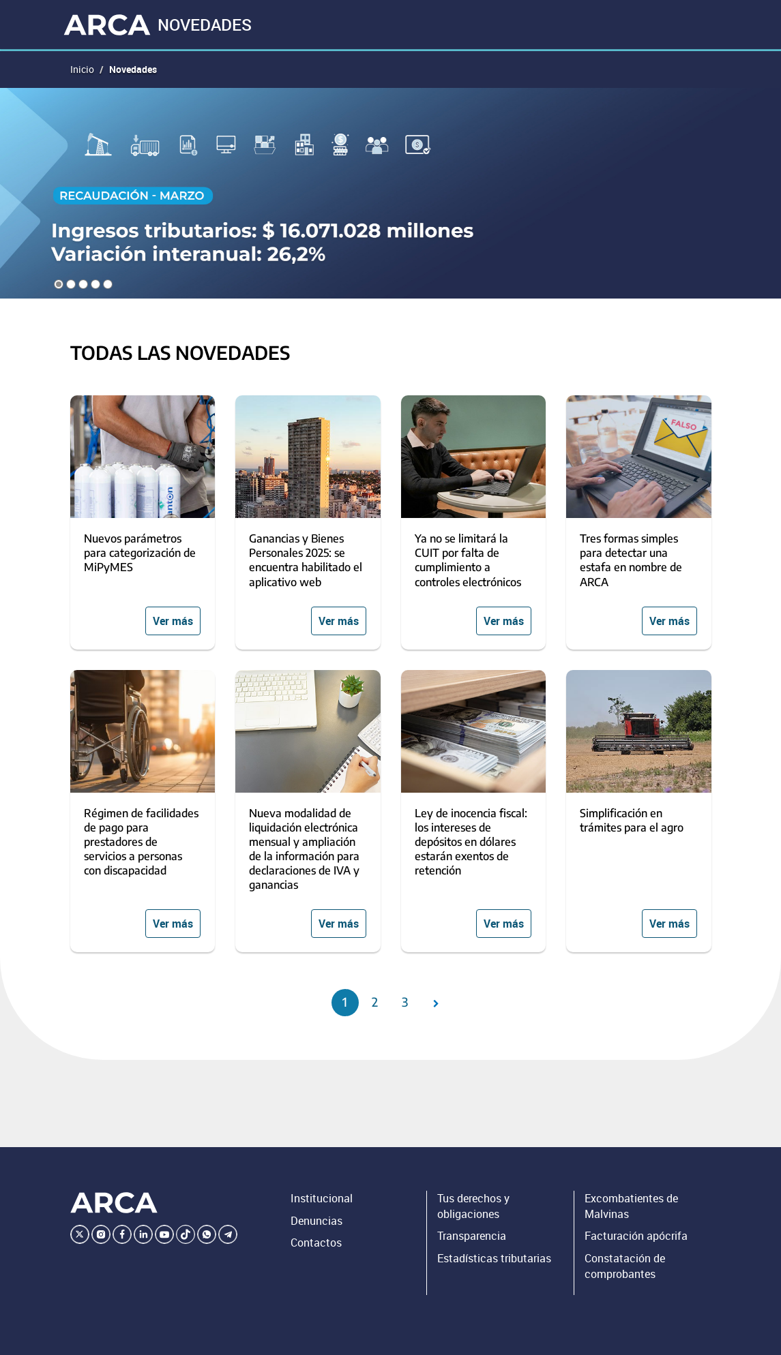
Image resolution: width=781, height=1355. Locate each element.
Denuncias (316, 1220)
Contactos (316, 1242)
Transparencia (471, 1235)
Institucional (322, 1198)
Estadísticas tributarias (494, 1258)
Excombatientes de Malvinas (631, 1206)
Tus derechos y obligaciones (473, 1206)
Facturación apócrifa (636, 1235)
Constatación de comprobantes (625, 1266)
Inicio (82, 69)
